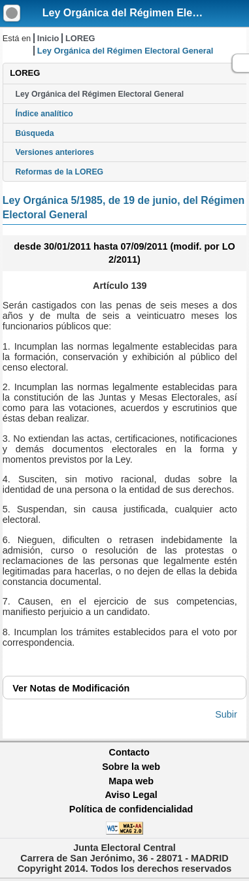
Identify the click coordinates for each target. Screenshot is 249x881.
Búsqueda (34, 133)
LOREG (80, 38)
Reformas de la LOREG (59, 171)
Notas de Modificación (70, 688)
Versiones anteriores (54, 152)
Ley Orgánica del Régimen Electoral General (99, 94)
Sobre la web (131, 766)
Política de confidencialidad (131, 809)
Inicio (48, 38)
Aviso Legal (131, 795)
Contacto (129, 752)
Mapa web (131, 781)
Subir (226, 714)
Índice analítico (44, 113)
